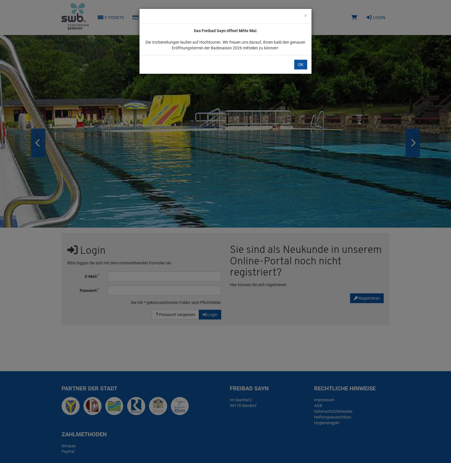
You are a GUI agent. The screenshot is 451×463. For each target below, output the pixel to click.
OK (300, 64)
